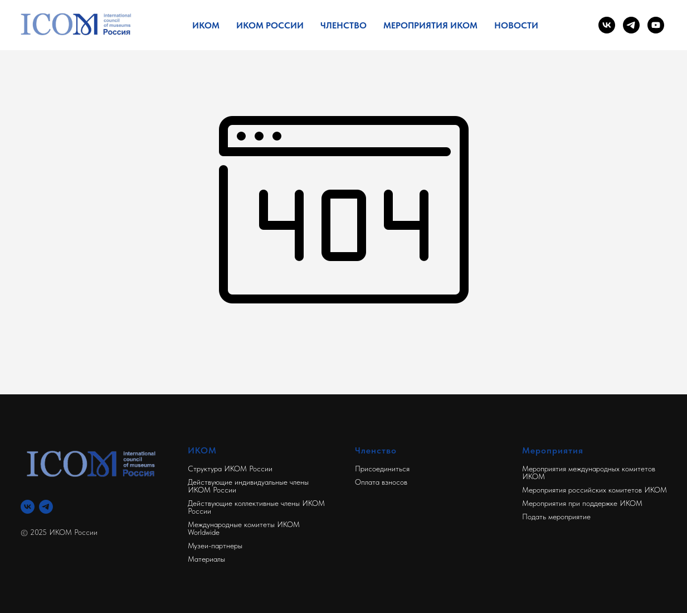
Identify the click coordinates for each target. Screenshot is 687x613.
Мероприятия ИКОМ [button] (430, 25)
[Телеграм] (46, 507)
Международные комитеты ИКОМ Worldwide (244, 528)
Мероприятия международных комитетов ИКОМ (588, 472)
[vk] (606, 25)
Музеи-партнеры (215, 545)
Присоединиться (382, 468)
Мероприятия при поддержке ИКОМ (582, 503)
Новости (516, 25)
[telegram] (631, 25)
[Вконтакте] (28, 507)
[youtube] (655, 25)
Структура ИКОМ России (230, 468)
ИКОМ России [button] (270, 25)
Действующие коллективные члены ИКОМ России (256, 507)
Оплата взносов (381, 481)
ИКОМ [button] (206, 25)
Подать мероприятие (556, 516)
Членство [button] (343, 25)
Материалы (206, 558)
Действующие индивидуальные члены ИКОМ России (248, 485)
